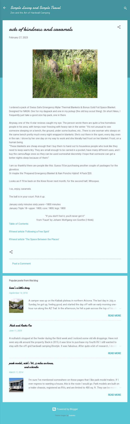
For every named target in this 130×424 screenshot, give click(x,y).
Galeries (72, 415)
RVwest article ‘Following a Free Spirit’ (29, 231)
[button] (119, 27)
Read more (114, 315)
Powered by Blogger (65, 409)
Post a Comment (21, 263)
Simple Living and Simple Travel (35, 7)
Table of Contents (18, 223)
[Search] (125, 9)
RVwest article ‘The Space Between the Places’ (34, 239)
